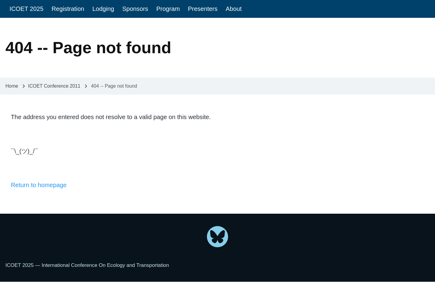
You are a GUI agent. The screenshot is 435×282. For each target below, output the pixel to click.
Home (11, 86)
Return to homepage (39, 185)
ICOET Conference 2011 (54, 86)
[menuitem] (26, 9)
